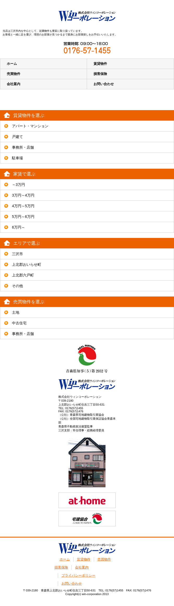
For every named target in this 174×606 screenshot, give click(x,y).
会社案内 (13, 84)
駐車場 (17, 158)
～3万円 (18, 184)
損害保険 (100, 74)
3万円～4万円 (23, 195)
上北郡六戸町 (23, 275)
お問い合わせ (104, 84)
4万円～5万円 (23, 206)
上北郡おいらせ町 (26, 264)
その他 (17, 286)
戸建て (17, 137)
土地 (15, 312)
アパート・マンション (30, 126)
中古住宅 (19, 323)
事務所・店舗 (23, 147)
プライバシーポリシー (78, 575)
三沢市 (17, 254)
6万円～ (18, 227)
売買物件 (13, 74)
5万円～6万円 (23, 216)
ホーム (12, 64)
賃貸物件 (100, 64)
